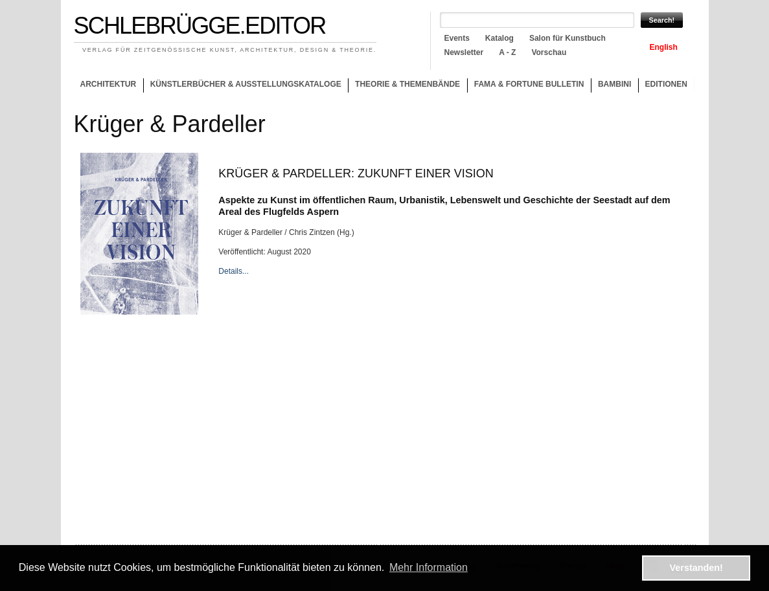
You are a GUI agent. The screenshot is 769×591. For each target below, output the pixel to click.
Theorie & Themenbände (404, 86)
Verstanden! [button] (696, 568)
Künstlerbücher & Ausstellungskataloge (245, 84)
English (664, 47)
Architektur (108, 84)
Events (457, 38)
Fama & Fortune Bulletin (529, 84)
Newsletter (464, 52)
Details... (233, 271)
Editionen (666, 84)
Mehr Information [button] (428, 567)
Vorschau (548, 52)
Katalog (499, 38)
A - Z (507, 52)
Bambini (614, 84)
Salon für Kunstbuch (567, 38)
